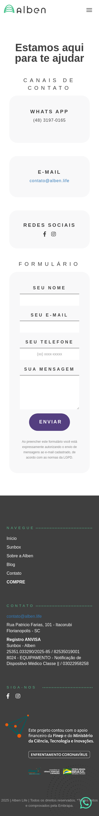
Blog (11, 564)
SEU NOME (49, 288)
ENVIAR (49, 421)
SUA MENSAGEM (49, 369)
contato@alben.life (49, 180)
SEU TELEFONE (49, 342)
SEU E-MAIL (49, 315)
